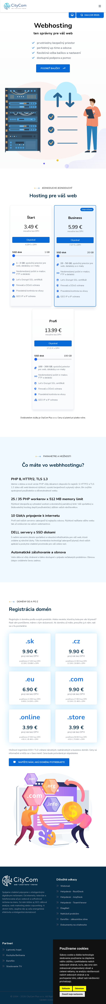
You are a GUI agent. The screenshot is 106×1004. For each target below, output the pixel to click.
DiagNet (64, 908)
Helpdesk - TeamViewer (73, 902)
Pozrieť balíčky (53, 68)
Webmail (65, 886)
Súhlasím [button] (66, 988)
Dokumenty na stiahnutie (73, 924)
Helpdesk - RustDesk (72, 891)
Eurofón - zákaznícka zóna (74, 919)
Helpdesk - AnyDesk (71, 897)
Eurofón (10, 960)
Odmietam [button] (79, 988)
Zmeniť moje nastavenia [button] (72, 994)
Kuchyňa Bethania (15, 955)
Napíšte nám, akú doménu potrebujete (39, 762)
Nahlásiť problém (69, 913)
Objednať (30, 239)
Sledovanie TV (14, 966)
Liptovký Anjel (14, 949)
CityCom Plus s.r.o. (35, 996)
